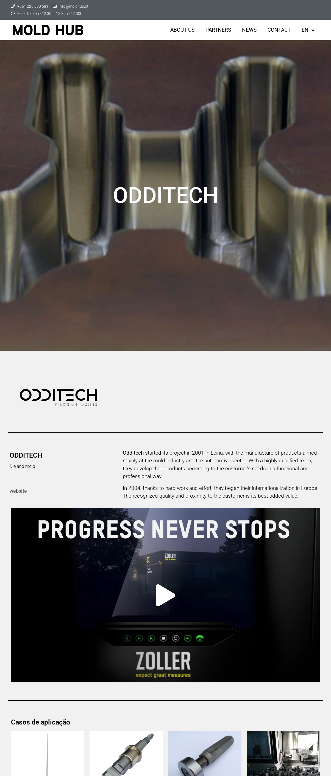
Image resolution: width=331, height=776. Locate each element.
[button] (166, 595)
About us (182, 30)
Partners (218, 30)
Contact (279, 30)
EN (308, 30)
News (249, 30)
